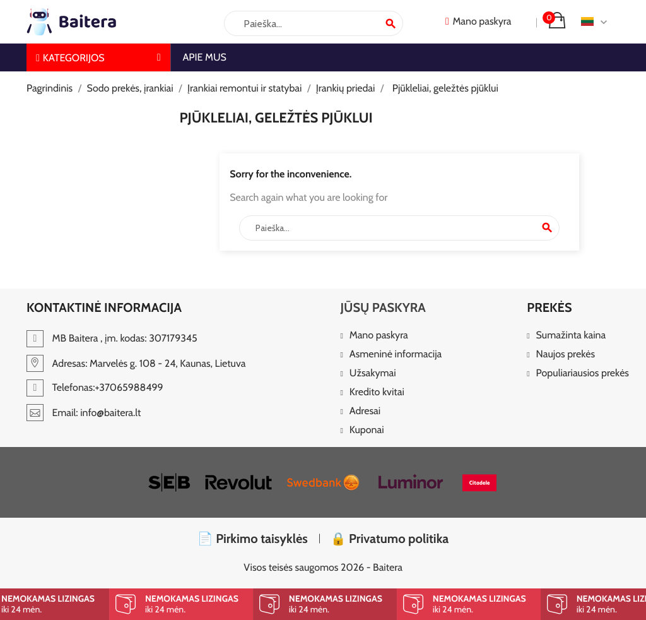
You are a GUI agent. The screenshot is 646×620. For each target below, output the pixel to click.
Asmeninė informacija (395, 354)
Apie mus (204, 57)
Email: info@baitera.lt (83, 413)
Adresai (364, 411)
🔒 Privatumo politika (390, 538)
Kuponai (366, 430)
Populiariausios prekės (582, 373)
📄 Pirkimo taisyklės (252, 538)
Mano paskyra (378, 335)
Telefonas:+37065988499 (94, 387)
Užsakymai (372, 373)
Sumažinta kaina (571, 335)
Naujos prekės (566, 354)
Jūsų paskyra (382, 307)
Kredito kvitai (376, 392)
